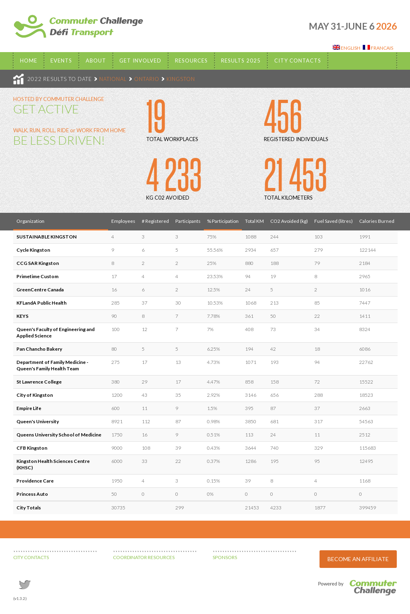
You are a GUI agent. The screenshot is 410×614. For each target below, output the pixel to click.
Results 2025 (241, 60)
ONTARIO (146, 79)
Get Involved (140, 60)
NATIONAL (113, 79)
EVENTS (61, 60)
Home (28, 60)
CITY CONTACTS (31, 557)
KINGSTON (181, 79)
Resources (191, 60)
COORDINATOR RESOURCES (144, 557)
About (96, 60)
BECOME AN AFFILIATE (358, 558)
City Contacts (297, 60)
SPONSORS (225, 557)
